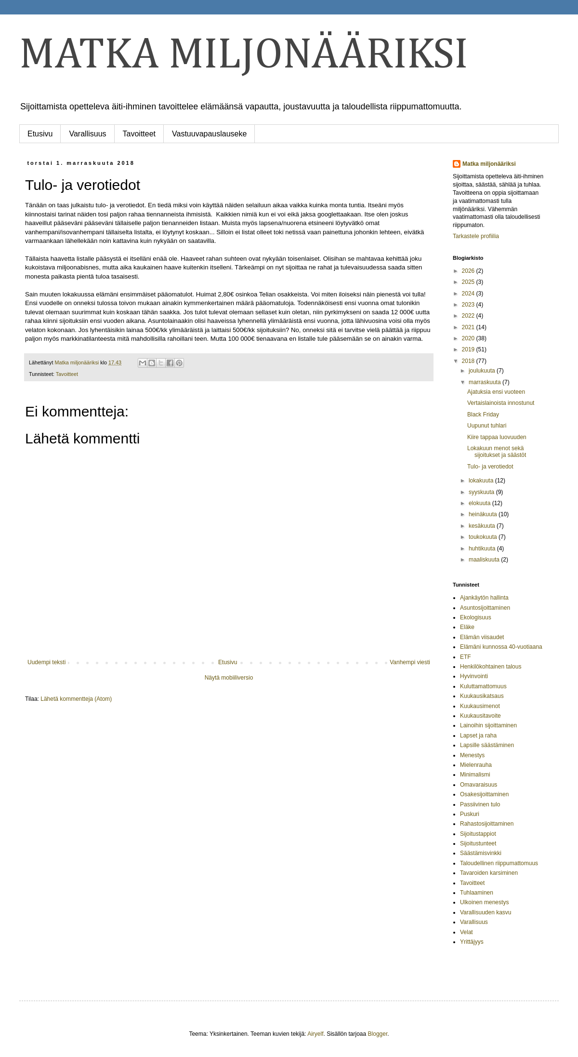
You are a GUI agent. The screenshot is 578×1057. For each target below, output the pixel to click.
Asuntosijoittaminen (485, 607)
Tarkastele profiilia (476, 236)
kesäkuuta (483, 525)
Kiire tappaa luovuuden (496, 437)
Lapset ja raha (478, 735)
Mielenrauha (476, 765)
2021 (469, 327)
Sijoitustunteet (478, 843)
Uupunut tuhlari (486, 425)
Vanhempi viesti (410, 662)
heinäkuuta (484, 514)
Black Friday (483, 414)
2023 (469, 304)
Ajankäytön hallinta (484, 597)
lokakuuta (482, 480)
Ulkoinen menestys (484, 902)
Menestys (472, 755)
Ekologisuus (475, 617)
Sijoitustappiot (478, 833)
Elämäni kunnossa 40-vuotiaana (501, 646)
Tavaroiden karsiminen (489, 873)
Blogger (378, 1033)
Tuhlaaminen (476, 892)
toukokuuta (484, 537)
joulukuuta (483, 370)
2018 (469, 361)
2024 (469, 293)
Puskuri (469, 814)
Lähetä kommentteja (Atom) (76, 699)
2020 (469, 338)
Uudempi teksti (46, 662)
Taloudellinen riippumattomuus (499, 863)
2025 (469, 282)
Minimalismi (475, 774)
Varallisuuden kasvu (486, 912)
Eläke (467, 627)
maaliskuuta (485, 559)
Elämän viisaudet (482, 637)
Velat (466, 932)
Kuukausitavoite (480, 715)
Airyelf (315, 1033)
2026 (469, 271)
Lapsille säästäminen (487, 745)
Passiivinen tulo (480, 804)
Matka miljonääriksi (489, 164)
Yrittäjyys (472, 941)
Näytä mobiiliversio (229, 677)
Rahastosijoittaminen (486, 823)
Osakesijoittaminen (484, 794)
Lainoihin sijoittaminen (488, 725)
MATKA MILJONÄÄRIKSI (243, 55)
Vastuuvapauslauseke (209, 134)
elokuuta (480, 503)
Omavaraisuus (478, 784)
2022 (469, 315)
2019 (469, 349)
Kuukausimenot (480, 706)
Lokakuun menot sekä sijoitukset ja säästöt (496, 451)
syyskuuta (482, 492)
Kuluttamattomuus (483, 686)
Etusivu (40, 134)
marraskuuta (485, 382)
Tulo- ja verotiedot (490, 466)
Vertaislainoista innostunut (500, 403)
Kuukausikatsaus (482, 696)
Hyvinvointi (474, 676)
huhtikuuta (483, 548)
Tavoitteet (139, 134)
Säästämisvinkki (480, 853)
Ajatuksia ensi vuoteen (496, 391)
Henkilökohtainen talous (490, 666)
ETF (465, 657)
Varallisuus (87, 134)
